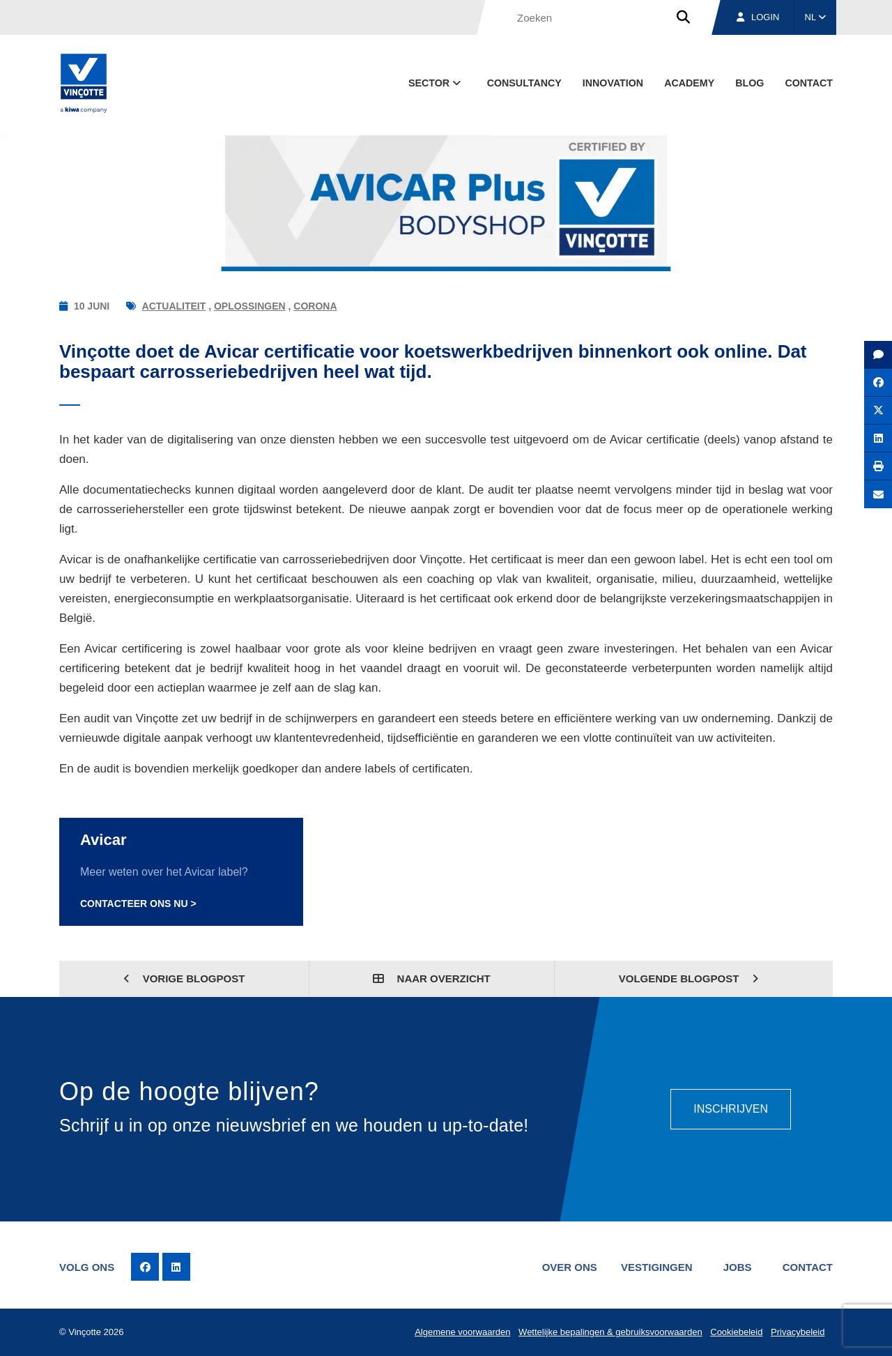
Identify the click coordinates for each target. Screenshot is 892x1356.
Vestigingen (657, 1267)
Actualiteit (174, 306)
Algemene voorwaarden (462, 1332)
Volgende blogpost (689, 978)
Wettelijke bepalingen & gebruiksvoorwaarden (610, 1332)
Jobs (737, 1267)
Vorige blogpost (184, 978)
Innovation (613, 83)
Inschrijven (730, 1109)
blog (749, 83)
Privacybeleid (797, 1332)
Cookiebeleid (736, 1332)
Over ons (569, 1267)
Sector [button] (435, 83)
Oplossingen (250, 306)
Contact (809, 83)
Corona (315, 306)
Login (758, 17)
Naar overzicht (431, 978)
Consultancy (524, 83)
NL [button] (815, 17)
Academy (689, 83)
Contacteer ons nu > (138, 903)
